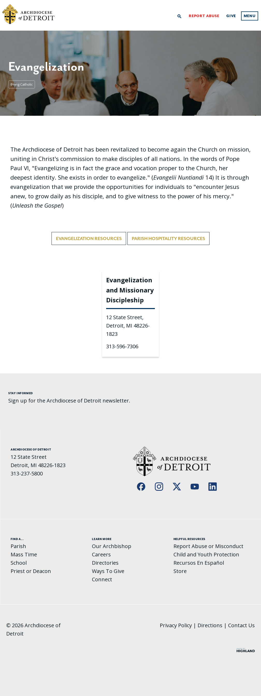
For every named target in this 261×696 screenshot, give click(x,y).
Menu (250, 15)
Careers (101, 554)
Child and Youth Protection (206, 554)
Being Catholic (22, 84)
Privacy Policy (176, 625)
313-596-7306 (122, 346)
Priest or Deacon (31, 571)
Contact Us (241, 625)
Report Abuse (204, 15)
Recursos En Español (198, 562)
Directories (105, 562)
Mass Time (24, 554)
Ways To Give (108, 571)
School (19, 562)
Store (180, 571)
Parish (18, 546)
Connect (102, 579)
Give (231, 15)
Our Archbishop (111, 546)
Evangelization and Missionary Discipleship (130, 290)
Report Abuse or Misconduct (208, 546)
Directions (210, 625)
